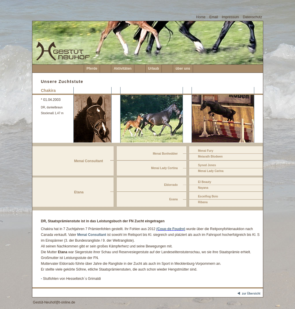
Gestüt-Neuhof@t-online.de (54, 302)
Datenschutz (252, 17)
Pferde (91, 68)
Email (213, 17)
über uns (183, 68)
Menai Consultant (91, 235)
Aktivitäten (122, 68)
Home (200, 17)
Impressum (230, 17)
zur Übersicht (250, 294)
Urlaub (153, 68)
